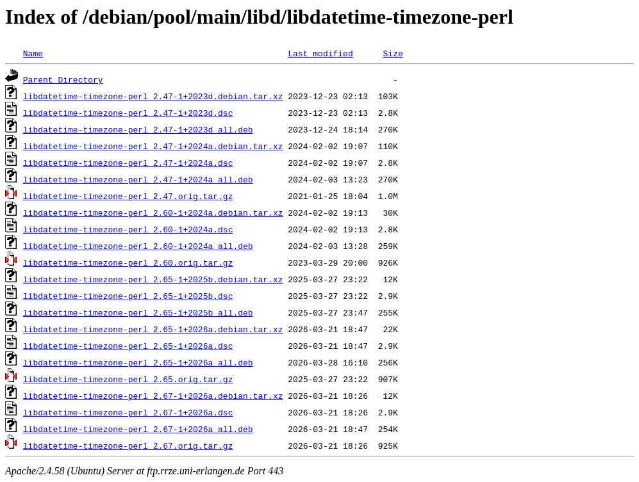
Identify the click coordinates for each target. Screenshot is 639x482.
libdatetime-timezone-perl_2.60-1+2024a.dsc (128, 229)
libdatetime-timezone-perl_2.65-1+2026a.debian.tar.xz (153, 329)
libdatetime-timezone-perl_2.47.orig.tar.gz (128, 196)
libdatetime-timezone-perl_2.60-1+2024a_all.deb (138, 246)
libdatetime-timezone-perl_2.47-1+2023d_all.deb (138, 129)
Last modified (320, 53)
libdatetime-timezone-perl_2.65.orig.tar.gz (128, 379)
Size (392, 53)
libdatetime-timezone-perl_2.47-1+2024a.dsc (128, 162)
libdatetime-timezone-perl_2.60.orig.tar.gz (128, 262)
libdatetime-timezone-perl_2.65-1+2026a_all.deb (138, 362)
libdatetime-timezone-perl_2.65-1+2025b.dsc (128, 295)
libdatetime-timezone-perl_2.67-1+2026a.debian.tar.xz (153, 395)
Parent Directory (63, 79)
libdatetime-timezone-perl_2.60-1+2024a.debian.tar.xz (153, 212)
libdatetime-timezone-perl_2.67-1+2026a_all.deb (138, 429)
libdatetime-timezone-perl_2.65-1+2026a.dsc (128, 345)
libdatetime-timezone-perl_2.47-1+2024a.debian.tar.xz (153, 146)
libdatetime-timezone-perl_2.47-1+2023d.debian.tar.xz (153, 96)
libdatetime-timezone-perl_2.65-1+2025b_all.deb (138, 312)
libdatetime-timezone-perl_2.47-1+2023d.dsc (128, 112)
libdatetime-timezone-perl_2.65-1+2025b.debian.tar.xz (153, 279)
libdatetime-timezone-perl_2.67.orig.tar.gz (128, 445)
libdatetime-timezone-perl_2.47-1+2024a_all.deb (138, 179)
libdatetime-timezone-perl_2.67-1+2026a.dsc (128, 412)
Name (33, 53)
